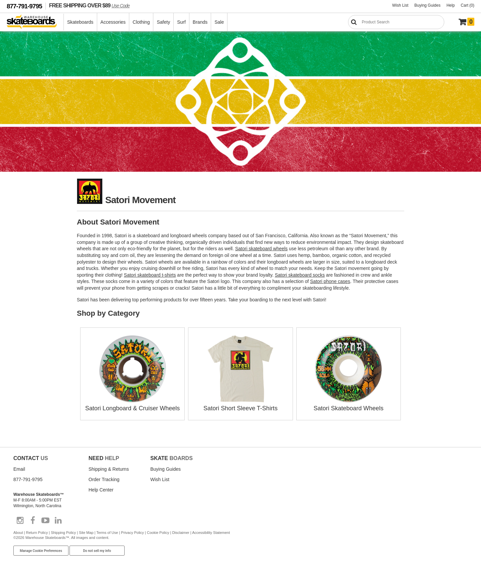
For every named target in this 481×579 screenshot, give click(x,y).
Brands (200, 22)
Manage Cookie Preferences (41, 551)
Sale (219, 22)
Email (19, 469)
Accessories (113, 22)
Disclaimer (180, 533)
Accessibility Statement (211, 533)
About (18, 533)
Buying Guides (428, 5)
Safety (163, 22)
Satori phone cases (330, 281)
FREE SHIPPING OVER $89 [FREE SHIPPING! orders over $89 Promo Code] (89, 5)
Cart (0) (467, 5)
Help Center (101, 489)
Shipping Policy (63, 533)
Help (451, 5)
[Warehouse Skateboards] (35, 22)
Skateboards (80, 22)
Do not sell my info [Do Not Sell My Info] (97, 551)
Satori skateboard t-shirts (150, 275)
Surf (181, 22)
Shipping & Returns (109, 469)
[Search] (396, 22)
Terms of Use (107, 533)
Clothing (141, 22)
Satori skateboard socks (300, 275)
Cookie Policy (158, 533)
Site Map (86, 533)
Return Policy (37, 533)
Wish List (400, 5)
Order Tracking (104, 479)
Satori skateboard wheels (261, 248)
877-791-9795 (24, 6)
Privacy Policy (132, 533)
